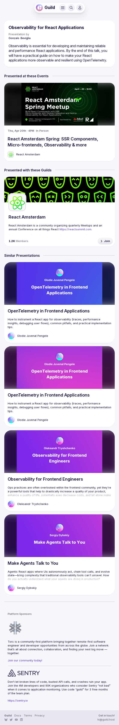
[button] (62, 7)
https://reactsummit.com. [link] (76, 229)
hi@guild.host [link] (106, 719)
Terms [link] (28, 715)
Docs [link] (17, 715)
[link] (39, 7)
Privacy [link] (40, 715)
